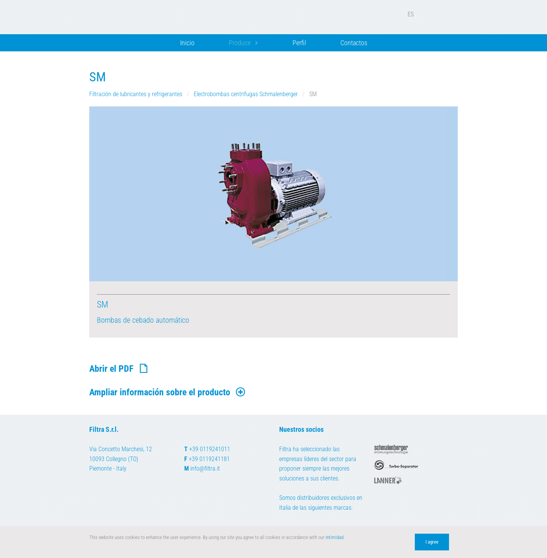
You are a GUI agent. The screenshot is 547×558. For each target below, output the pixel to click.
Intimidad (334, 537)
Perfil (299, 43)
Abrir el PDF (119, 368)
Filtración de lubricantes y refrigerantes (136, 94)
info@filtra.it (205, 468)
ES (416, 14)
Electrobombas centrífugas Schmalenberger (246, 94)
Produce (240, 43)
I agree (431, 542)
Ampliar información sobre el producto (167, 392)
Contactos (353, 43)
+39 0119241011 (209, 449)
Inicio (187, 43)
